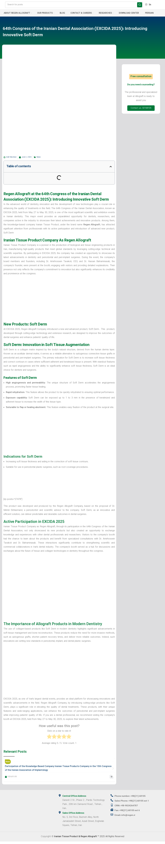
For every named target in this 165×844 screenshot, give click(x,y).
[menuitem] (149, 16)
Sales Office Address (74, 815)
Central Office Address (75, 799)
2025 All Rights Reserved (89, 839)
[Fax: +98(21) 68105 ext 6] (112, 812)
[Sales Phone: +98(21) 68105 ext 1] (112, 802)
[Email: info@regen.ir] (112, 817)
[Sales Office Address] (59, 815)
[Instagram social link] (146, 6)
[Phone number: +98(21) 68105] (112, 798)
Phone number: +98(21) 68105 (131, 799)
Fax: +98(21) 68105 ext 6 (128, 813)
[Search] (74, 6)
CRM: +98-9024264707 (127, 808)
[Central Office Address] (59, 798)
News (39, 159)
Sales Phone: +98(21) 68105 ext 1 (133, 803)
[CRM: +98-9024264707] (112, 807)
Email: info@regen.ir (126, 818)
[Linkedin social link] (150, 6)
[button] (110, 169)
